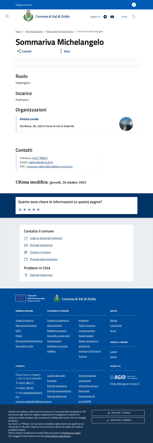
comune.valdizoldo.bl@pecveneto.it (50, 166)
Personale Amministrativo (59, 31)
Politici (19, 336)
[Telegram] (103, 16)
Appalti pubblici (86, 336)
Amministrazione (34, 31)
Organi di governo (25, 320)
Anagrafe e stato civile (58, 336)
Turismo (83, 356)
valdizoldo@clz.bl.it (40, 162)
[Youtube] (110, 16)
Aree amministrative (26, 325)
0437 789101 (27, 388)
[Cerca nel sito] (133, 16)
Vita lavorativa (54, 325)
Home (19, 31)
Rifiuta (118, 413)
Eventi (113, 357)
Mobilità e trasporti (57, 331)
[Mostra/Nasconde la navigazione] (7, 16)
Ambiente (84, 320)
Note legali (84, 391)
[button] (24, 5)
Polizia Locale (29, 119)
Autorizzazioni (54, 341)
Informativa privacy (89, 386)
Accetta (118, 420)
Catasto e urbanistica (58, 320)
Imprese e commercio (90, 351)
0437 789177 (26, 383)
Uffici (18, 331)
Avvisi (113, 331)
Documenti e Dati (24, 346)
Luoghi (113, 352)
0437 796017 (40, 158)
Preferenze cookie (71, 433)
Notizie (113, 320)
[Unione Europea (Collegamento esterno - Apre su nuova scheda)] (31, 299)
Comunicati (116, 325)
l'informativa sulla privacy (58, 436)
